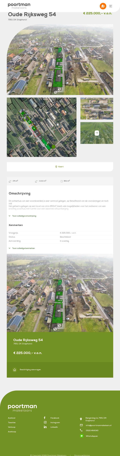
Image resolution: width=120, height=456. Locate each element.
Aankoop (12, 432)
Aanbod (11, 418)
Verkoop (11, 427)
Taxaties (12, 423)
